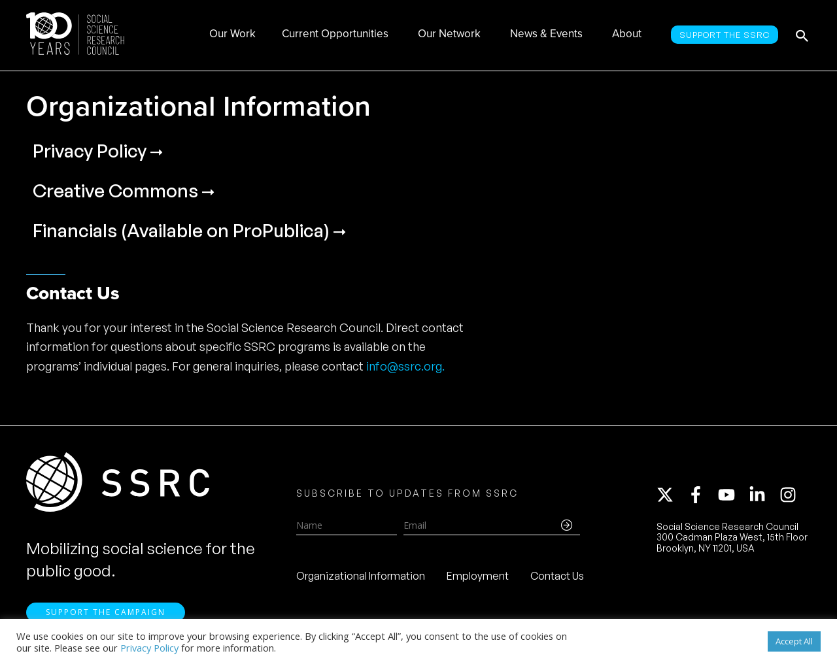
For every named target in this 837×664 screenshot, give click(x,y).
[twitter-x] (671, 494)
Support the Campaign (105, 612)
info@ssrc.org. (405, 366)
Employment (478, 575)
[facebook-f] (701, 494)
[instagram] (790, 494)
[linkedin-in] (763, 494)
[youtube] (732, 494)
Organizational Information (360, 575)
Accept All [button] (794, 641)
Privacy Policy (149, 647)
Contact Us (557, 575)
